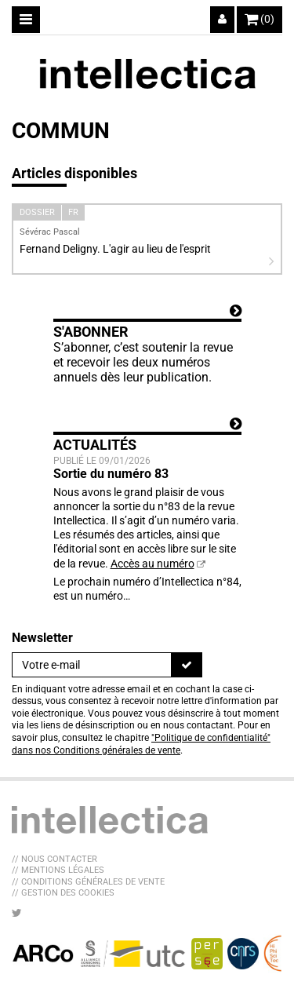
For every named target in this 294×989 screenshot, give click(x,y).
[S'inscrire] (186, 664)
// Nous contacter (54, 859)
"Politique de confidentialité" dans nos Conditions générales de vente (141, 744)
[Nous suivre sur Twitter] (17, 913)
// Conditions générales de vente (88, 882)
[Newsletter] (92, 664)
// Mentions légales (58, 870)
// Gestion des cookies (63, 893)
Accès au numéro (152, 563)
